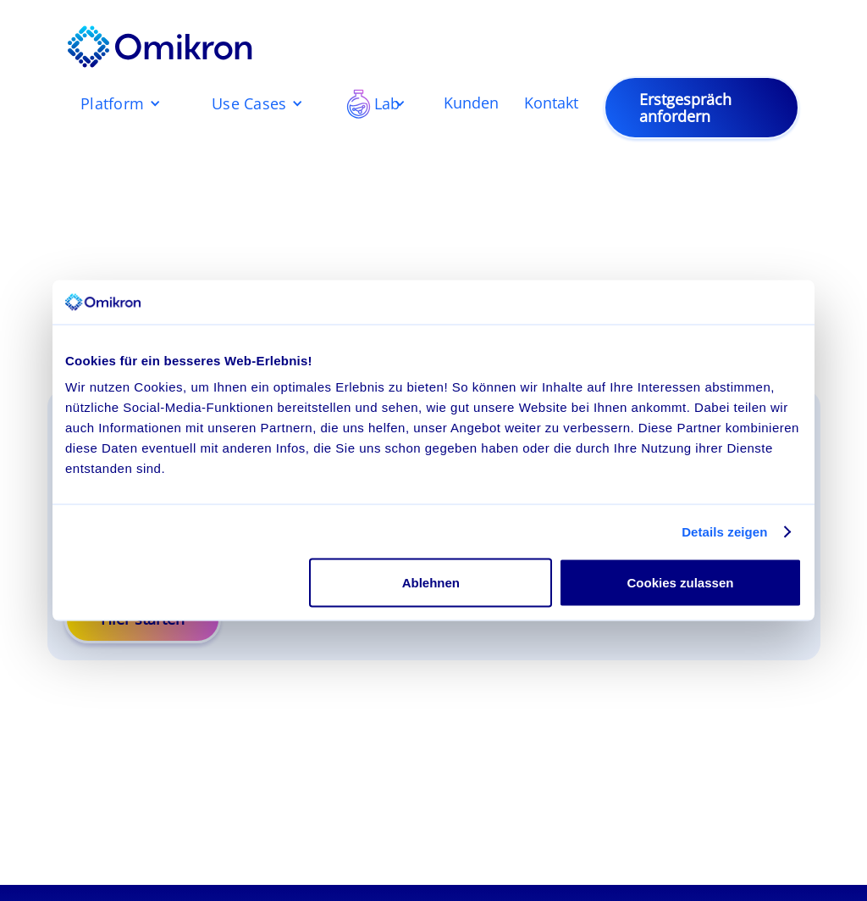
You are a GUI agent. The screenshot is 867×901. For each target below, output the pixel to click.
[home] (160, 46)
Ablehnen (431, 583)
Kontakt (551, 103)
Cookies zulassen (680, 583)
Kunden (471, 103)
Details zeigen (724, 531)
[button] (120, 103)
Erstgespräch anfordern (685, 107)
